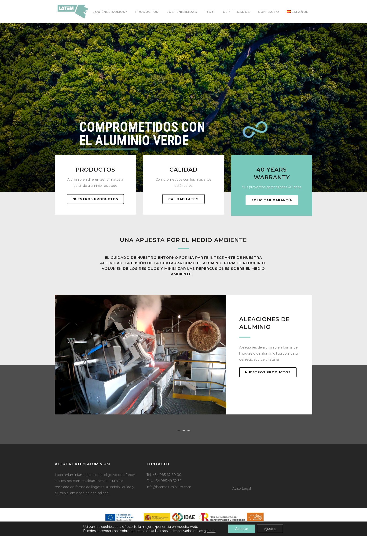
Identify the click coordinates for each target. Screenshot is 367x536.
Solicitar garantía (271, 200)
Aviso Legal (241, 488)
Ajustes (270, 529)
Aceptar (241, 529)
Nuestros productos (95, 199)
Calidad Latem (183, 199)
